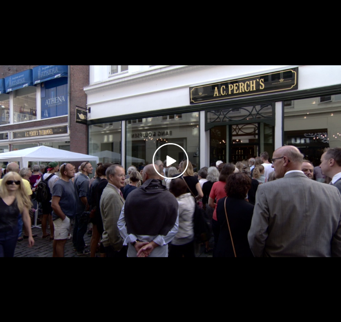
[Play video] (170, 161)
